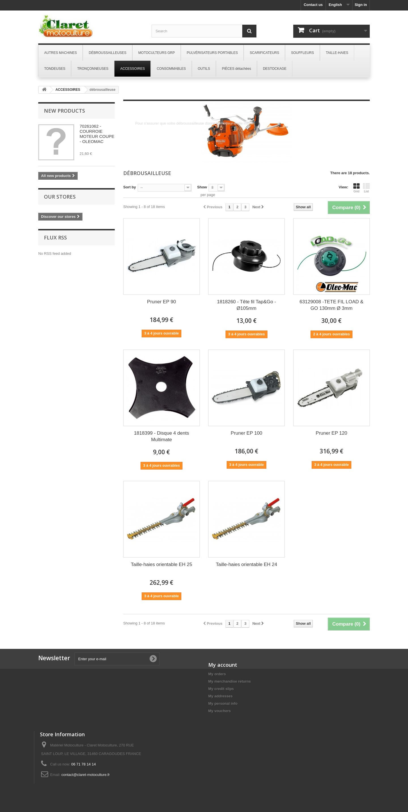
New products (64, 110)
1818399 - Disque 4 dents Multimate (161, 436)
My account (222, 664)
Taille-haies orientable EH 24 (246, 564)
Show (202, 187)
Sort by (129, 187)
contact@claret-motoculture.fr (85, 775)
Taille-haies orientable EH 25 (161, 564)
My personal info (222, 703)
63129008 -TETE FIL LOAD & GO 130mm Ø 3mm (331, 305)
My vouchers (219, 711)
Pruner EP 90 (161, 301)
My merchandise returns (229, 681)
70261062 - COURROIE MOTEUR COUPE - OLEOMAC (97, 134)
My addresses (220, 696)
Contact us (313, 5)
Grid (356, 188)
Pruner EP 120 (331, 433)
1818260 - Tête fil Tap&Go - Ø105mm (246, 305)
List (366, 188)
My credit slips (221, 689)
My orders (217, 674)
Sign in (361, 5)
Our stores (60, 196)
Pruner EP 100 (246, 433)
